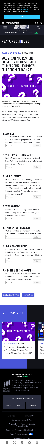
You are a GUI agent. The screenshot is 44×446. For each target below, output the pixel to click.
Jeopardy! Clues (11, 294)
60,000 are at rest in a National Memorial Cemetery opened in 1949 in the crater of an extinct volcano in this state (22, 276)
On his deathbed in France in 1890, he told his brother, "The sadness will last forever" (23, 231)
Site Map (11, 415)
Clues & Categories (11, 52)
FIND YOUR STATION (11, 32)
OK (22, 17)
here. (26, 11)
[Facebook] (7, 442)
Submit (37, 145)
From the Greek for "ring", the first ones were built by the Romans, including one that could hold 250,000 (22, 212)
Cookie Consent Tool (21, 438)
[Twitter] (14, 442)
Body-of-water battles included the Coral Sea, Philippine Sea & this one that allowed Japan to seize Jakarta (23, 160)
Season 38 (28, 294)
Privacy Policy (25, 9)
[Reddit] (29, 442)
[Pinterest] (22, 442)
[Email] (37, 442)
